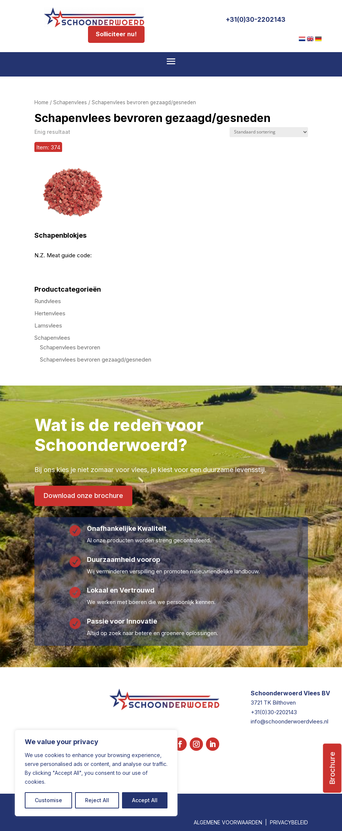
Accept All (145, 800)
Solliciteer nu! (116, 34)
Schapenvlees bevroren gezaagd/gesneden (95, 359)
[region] (96, 773)
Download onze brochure (83, 495)
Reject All (97, 800)
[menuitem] (302, 38)
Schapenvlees (70, 102)
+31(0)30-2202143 (255, 19)
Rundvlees (47, 301)
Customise (48, 800)
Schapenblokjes (60, 235)
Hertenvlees (49, 313)
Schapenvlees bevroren (70, 347)
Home (41, 102)
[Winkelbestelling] (269, 132)
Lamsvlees (48, 325)
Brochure (332, 768)
